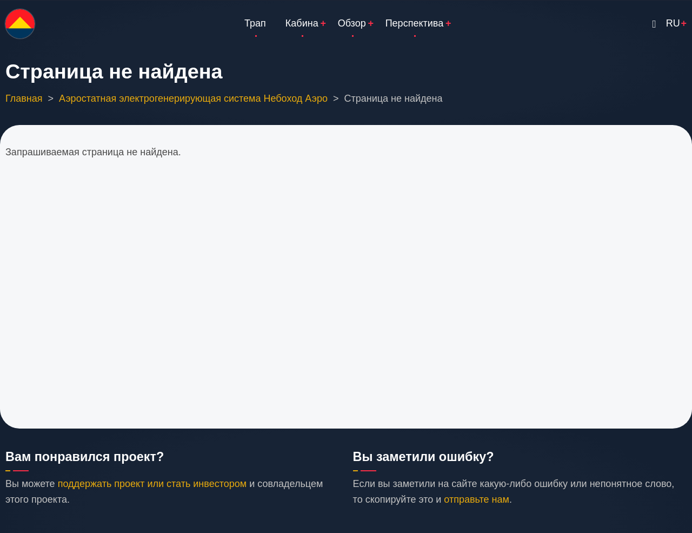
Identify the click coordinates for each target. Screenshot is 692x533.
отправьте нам (476, 499)
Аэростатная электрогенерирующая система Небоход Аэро (193, 98)
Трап (255, 23)
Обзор (352, 23)
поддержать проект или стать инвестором (152, 483)
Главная (24, 98)
